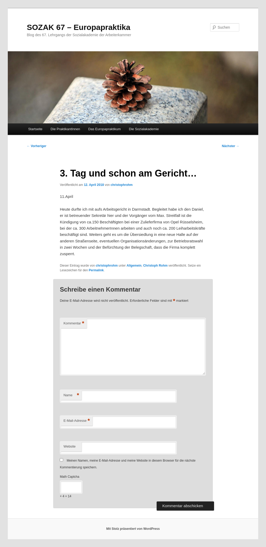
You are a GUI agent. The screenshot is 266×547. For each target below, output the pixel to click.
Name (71, 395)
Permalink (96, 270)
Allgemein (134, 265)
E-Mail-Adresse (76, 421)
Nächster (230, 146)
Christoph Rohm (155, 265)
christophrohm (122, 185)
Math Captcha (69, 477)
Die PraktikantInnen (65, 129)
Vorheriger (36, 146)
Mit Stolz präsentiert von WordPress (133, 529)
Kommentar (73, 323)
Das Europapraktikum (104, 129)
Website (69, 446)
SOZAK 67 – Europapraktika (78, 27)
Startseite (35, 129)
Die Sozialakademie (144, 129)
